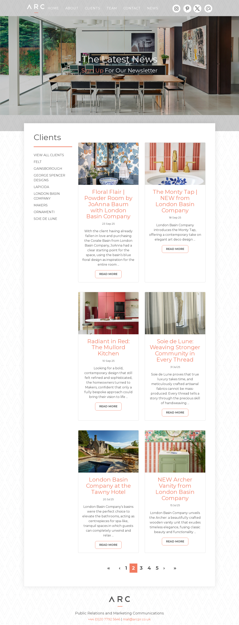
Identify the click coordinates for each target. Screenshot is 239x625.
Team (112, 8)
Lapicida (41, 187)
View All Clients (49, 155)
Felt (38, 162)
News (152, 8)
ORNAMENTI (44, 212)
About (72, 8)
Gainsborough (48, 169)
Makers (41, 205)
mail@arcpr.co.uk (137, 619)
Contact (132, 8)
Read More (108, 274)
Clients (92, 8)
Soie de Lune (45, 219)
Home (53, 8)
